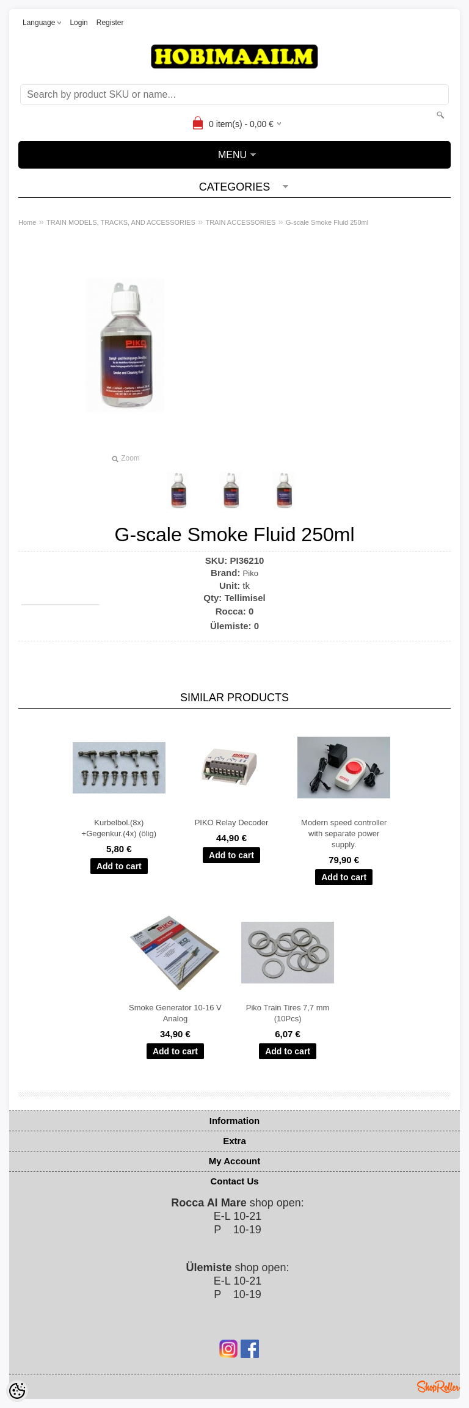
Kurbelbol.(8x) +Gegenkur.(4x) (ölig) (119, 828)
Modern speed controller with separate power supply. (344, 833)
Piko (250, 573)
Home (27, 222)
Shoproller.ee (438, 1387)
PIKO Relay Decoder (232, 822)
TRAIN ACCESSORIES (240, 222)
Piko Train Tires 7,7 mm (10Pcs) (288, 1013)
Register (110, 22)
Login (78, 22)
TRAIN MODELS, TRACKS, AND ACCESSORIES (120, 222)
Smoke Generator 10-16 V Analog (175, 1013)
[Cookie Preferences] (17, 1391)
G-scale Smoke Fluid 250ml (327, 222)
